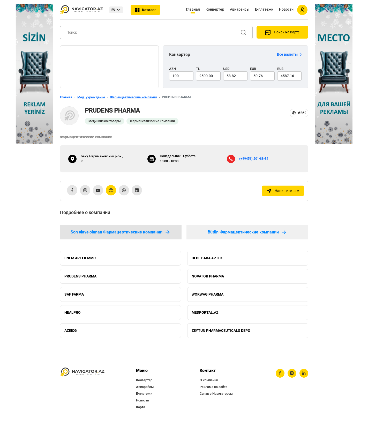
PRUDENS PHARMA (80, 276)
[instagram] (292, 373)
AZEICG (70, 330)
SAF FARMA (74, 294)
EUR (253, 69)
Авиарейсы (239, 9)
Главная (193, 9)
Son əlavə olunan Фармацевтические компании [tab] (121, 232)
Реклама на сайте (213, 387)
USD (226, 69)
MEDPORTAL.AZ (205, 312)
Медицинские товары (104, 121)
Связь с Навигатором (216, 393)
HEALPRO (72, 312)
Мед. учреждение (91, 97)
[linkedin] (303, 373)
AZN (172, 69)
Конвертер (215, 9)
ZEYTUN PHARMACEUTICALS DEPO (221, 330)
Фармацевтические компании (133, 97)
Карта (140, 407)
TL (198, 69)
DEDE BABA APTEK (207, 258)
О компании (209, 380)
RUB (280, 69)
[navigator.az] (82, 372)
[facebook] (280, 373)
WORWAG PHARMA (207, 294)
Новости (286, 9)
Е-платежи (264, 9)
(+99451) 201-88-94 (253, 158)
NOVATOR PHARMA (208, 276)
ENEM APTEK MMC (80, 258)
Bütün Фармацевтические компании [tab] (247, 232)
